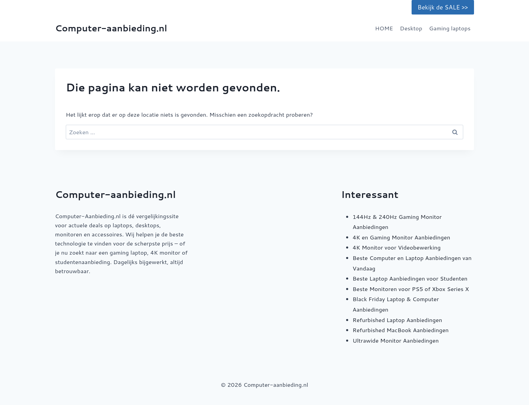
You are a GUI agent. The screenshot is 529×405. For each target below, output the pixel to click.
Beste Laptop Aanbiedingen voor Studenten (410, 278)
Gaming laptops (450, 28)
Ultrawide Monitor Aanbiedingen (396, 340)
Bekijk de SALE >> (443, 7)
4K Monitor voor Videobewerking (397, 247)
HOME (384, 28)
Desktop (411, 28)
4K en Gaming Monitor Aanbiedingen (401, 237)
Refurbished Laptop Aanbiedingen (397, 320)
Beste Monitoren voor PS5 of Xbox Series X (411, 289)
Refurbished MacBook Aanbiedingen (401, 330)
